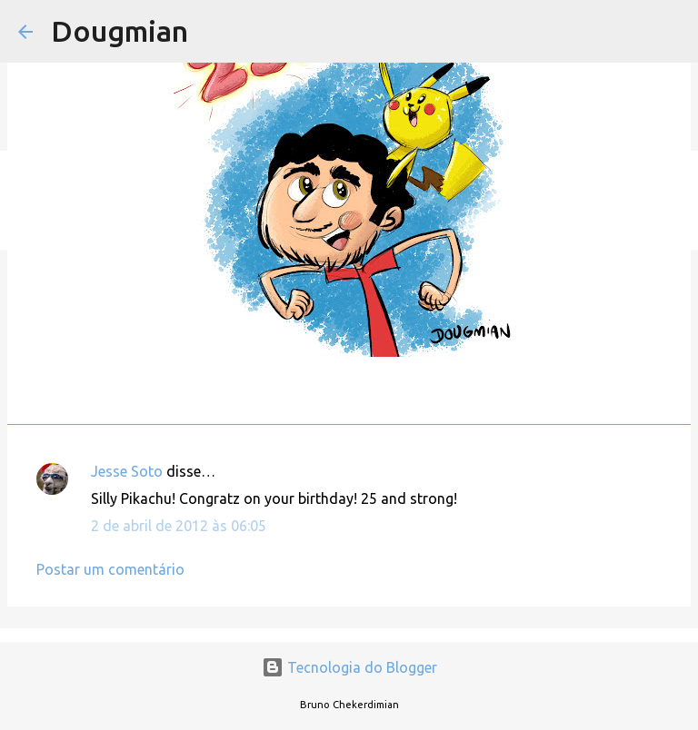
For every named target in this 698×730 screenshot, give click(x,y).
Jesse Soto (127, 471)
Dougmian (119, 31)
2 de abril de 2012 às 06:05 (178, 526)
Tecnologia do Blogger (349, 667)
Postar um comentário (110, 569)
